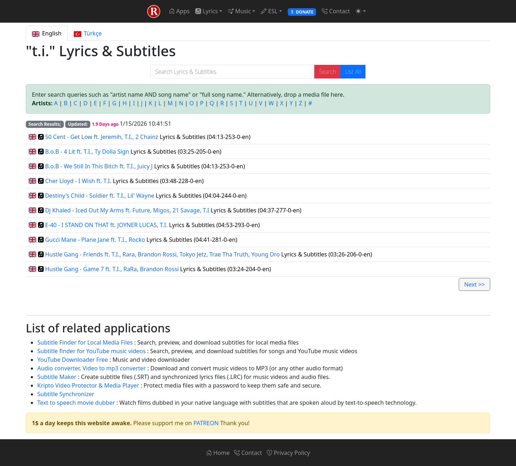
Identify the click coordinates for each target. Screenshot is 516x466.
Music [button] (239, 11)
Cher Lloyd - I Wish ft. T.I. (78, 181)
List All (353, 72)
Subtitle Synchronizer (65, 394)
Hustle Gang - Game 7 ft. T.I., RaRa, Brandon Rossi (112, 269)
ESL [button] (269, 11)
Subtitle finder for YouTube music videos (91, 351)
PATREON (206, 423)
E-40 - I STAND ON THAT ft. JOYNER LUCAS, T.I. (106, 225)
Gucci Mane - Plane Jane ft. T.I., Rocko (95, 240)
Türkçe (88, 33)
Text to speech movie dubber (76, 403)
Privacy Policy (288, 453)
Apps (179, 11)
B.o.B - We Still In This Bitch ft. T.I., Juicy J (99, 166)
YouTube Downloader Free (72, 360)
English (47, 33)
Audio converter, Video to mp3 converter (91, 368)
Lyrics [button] (206, 11)
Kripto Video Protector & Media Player (88, 385)
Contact (336, 11)
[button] (360, 11)
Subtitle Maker (56, 377)
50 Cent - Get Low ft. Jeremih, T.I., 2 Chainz (101, 137)
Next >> (474, 284)
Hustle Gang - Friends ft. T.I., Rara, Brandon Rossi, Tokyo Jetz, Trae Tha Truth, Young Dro (162, 254)
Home (218, 453)
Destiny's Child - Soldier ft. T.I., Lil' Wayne (99, 196)
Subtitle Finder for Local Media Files (85, 342)
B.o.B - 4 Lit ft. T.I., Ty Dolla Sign (87, 151)
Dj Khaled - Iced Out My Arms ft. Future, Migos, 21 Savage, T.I (127, 210)
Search (327, 72)
